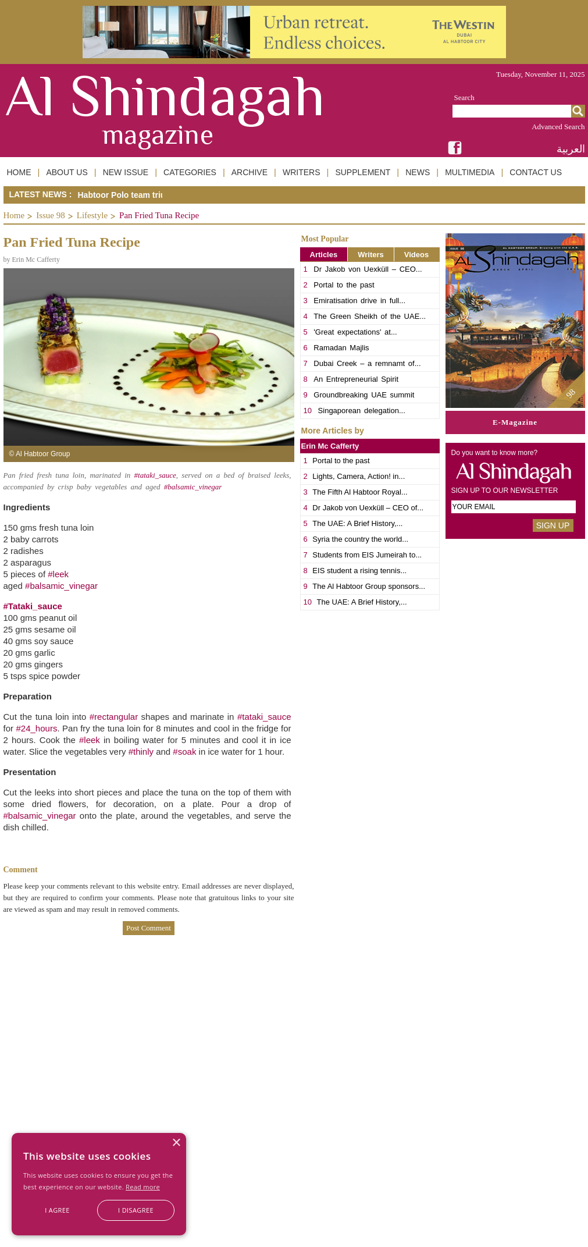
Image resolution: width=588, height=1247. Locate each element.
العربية (571, 148)
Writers (371, 254)
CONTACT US (535, 172)
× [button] (176, 1143)
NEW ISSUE (126, 172)
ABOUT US (66, 172)
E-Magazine (515, 422)
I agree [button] (57, 1210)
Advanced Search (558, 126)
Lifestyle (92, 215)
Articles (324, 254)
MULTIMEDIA (469, 172)
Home (14, 215)
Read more (143, 1186)
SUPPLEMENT (362, 172)
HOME (19, 172)
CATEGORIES (189, 172)
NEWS (417, 172)
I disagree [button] (136, 1210)
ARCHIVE (249, 172)
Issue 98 (50, 215)
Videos (416, 254)
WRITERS (301, 172)
